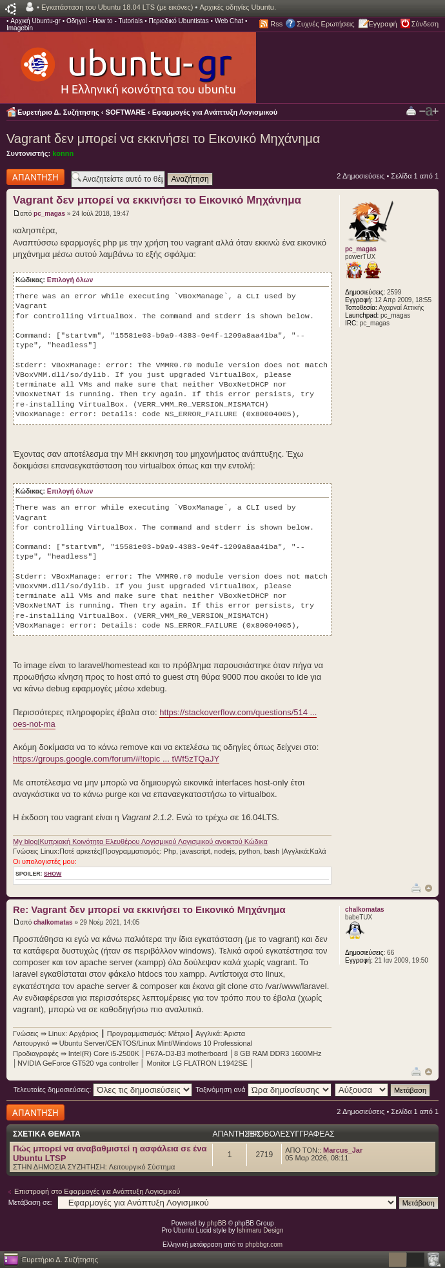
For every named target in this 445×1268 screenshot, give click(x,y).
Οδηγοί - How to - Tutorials (104, 20)
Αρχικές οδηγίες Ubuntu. (237, 7)
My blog (25, 841)
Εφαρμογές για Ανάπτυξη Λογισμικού (215, 112)
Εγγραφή (383, 24)
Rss (276, 24)
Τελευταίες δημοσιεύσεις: (103, 1089)
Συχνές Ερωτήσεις (325, 24)
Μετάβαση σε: (30, 1202)
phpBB (216, 1223)
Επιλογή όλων (70, 279)
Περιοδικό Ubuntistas (178, 20)
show (52, 873)
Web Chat (229, 20)
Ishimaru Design (260, 1230)
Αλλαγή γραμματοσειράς (429, 111)
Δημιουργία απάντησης (35, 177)
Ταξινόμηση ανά (263, 1089)
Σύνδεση (425, 24)
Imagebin (19, 28)
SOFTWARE (126, 112)
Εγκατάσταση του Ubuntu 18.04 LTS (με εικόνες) (117, 7)
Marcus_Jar (342, 1150)
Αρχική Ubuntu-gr (35, 20)
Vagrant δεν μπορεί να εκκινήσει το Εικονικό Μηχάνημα (163, 138)
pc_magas (49, 213)
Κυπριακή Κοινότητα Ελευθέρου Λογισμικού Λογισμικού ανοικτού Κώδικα (153, 841)
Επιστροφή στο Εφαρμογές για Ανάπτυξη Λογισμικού (97, 1191)
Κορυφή (428, 888)
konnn (63, 153)
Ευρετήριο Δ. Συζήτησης (58, 112)
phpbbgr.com (263, 1244)
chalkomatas (53, 922)
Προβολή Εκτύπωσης (411, 110)
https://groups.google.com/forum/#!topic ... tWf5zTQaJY (116, 759)
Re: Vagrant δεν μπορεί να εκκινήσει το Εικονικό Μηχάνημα (149, 909)
